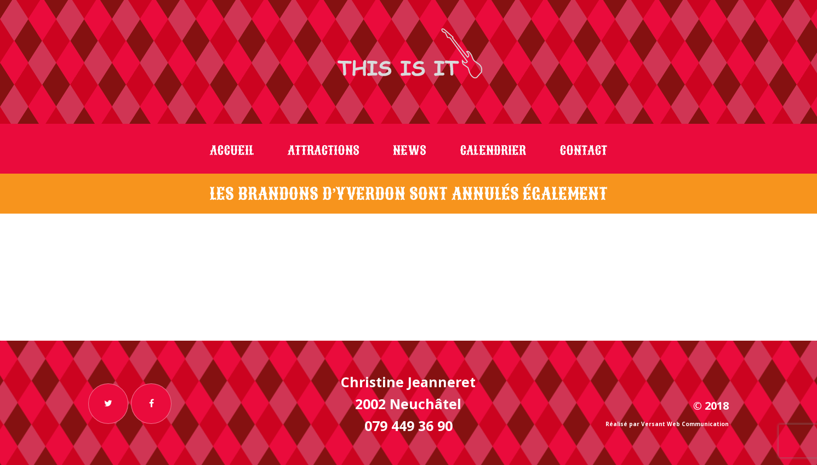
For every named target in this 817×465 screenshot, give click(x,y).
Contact (583, 151)
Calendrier (493, 151)
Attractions (323, 151)
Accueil (232, 151)
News (409, 151)
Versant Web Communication (685, 424)
